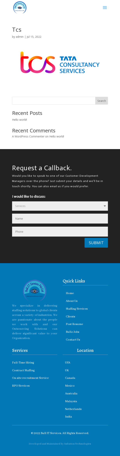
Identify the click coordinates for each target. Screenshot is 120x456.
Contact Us (73, 340)
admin (20, 36)
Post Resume (74, 324)
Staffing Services (77, 309)
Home (70, 293)
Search (101, 101)
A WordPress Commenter (28, 136)
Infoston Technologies (77, 444)
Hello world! (19, 119)
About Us (72, 301)
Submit (96, 242)
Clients (70, 316)
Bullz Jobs (73, 332)
